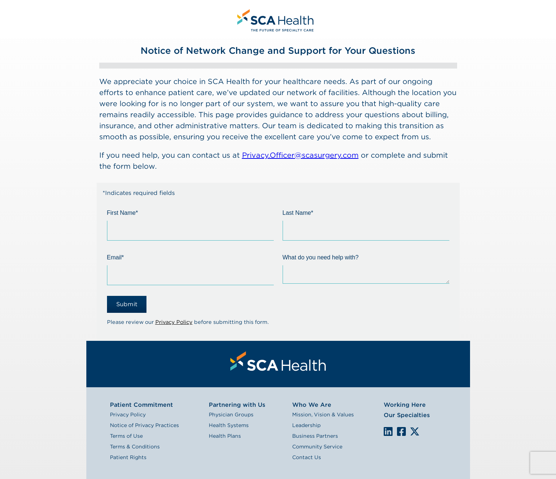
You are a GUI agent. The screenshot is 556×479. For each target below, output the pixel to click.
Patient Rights (128, 457)
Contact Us (306, 457)
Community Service (317, 447)
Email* (115, 257)
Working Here (405, 404)
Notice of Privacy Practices (144, 425)
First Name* (122, 213)
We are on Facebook (401, 432)
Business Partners (315, 436)
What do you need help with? (321, 257)
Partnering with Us (237, 404)
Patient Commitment (141, 404)
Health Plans (225, 436)
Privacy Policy (174, 322)
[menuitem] (274, 19)
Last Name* (298, 213)
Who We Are (311, 404)
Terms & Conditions (135, 447)
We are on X (414, 432)
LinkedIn (388, 431)
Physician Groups (231, 414)
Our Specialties (407, 415)
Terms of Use (126, 436)
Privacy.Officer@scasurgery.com (300, 155)
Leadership (306, 425)
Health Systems (229, 425)
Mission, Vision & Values (323, 414)
